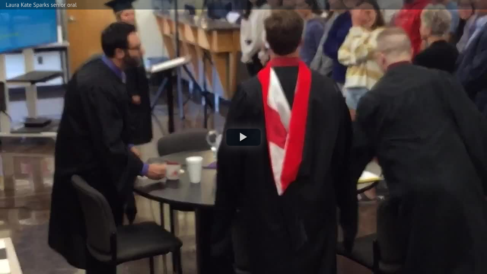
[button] (243, 137)
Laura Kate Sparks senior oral (41, 4)
